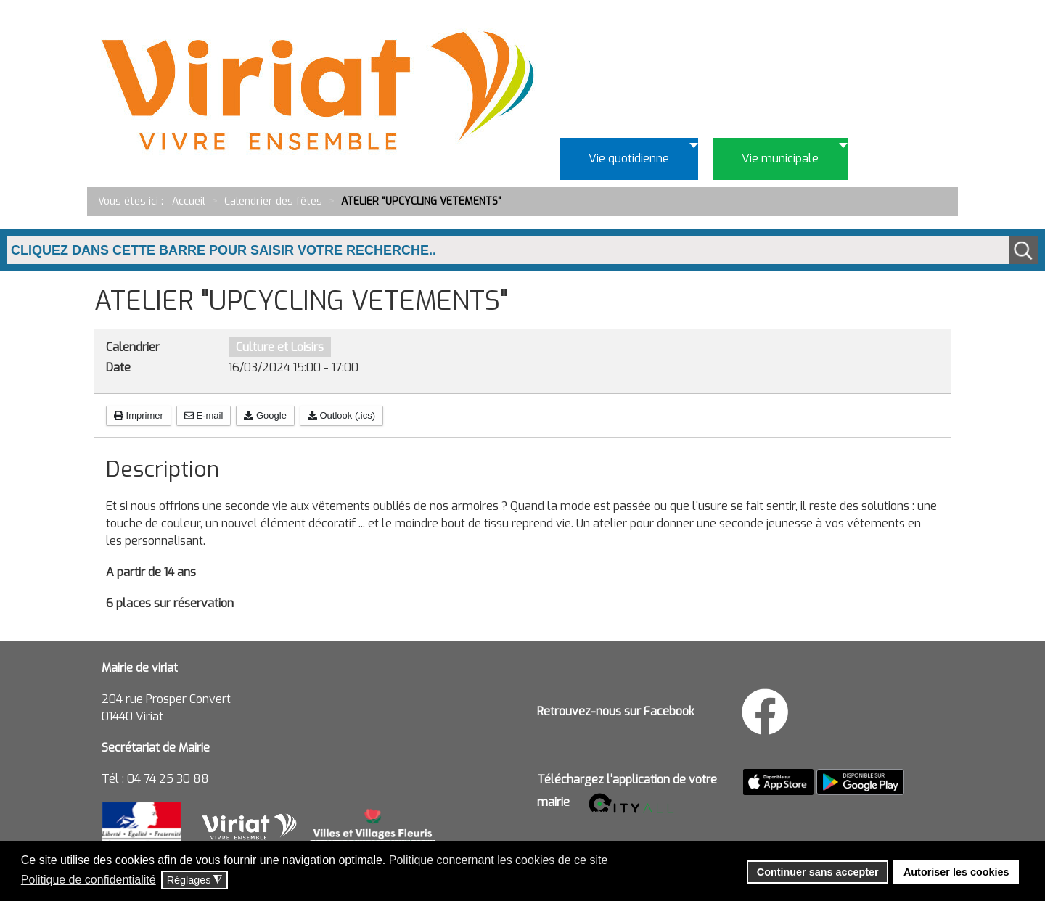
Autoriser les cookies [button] (956, 872)
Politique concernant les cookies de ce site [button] (498, 860)
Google (265, 415)
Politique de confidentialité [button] (88, 879)
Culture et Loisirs (280, 347)
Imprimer (138, 415)
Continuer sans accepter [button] (818, 872)
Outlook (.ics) (341, 415)
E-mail (203, 415)
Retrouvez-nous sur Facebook (615, 711)
